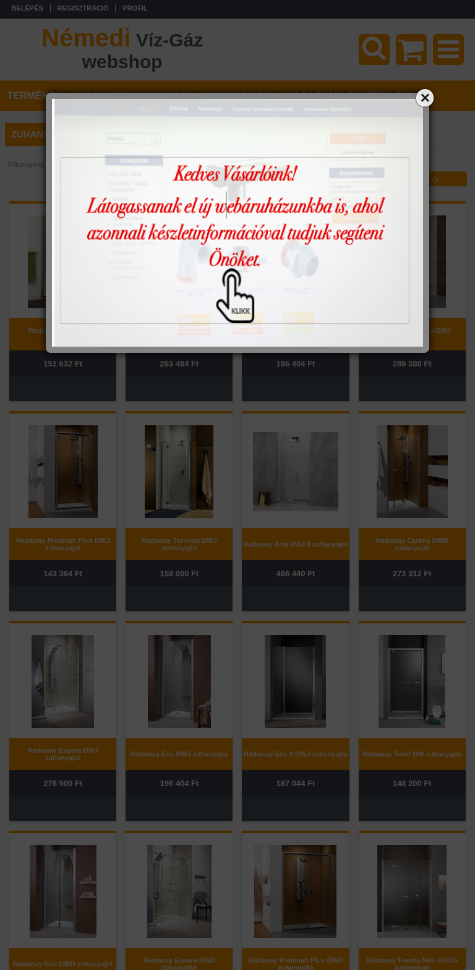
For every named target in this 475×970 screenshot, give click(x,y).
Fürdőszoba (67, 164)
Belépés (27, 8)
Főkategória (26, 164)
